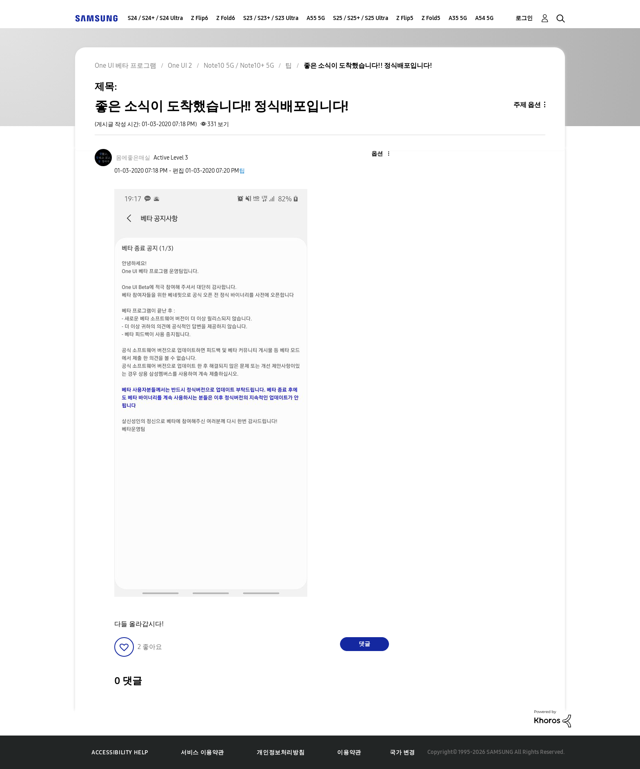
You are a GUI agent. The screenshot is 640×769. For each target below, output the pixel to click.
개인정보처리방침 (280, 752)
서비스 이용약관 (202, 752)
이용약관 (349, 752)
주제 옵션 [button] (527, 105)
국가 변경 (402, 752)
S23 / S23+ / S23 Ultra (270, 18)
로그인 (524, 18)
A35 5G (458, 18)
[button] (375, 154)
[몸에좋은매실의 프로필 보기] (133, 157)
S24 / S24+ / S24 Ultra (155, 18)
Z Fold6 (225, 18)
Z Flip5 (404, 18)
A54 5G (484, 18)
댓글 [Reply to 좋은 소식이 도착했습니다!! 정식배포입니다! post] (364, 643)
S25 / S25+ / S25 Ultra (360, 18)
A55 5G (316, 18)
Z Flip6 (199, 18)
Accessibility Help (119, 752)
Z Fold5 (431, 18)
